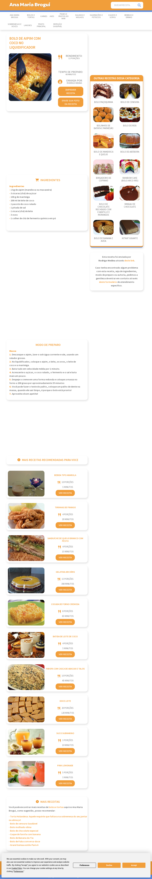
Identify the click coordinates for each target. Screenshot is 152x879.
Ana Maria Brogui (14, 16)
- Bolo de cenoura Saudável (23, 823)
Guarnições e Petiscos (96, 16)
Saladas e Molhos (80, 16)
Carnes (43, 16)
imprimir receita (70, 91)
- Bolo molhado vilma (20, 827)
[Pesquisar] (139, 5)
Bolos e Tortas (31, 16)
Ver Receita (65, 492)
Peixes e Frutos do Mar (63, 16)
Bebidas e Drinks (128, 16)
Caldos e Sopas (112, 16)
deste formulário (108, 282)
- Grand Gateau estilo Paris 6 (23, 845)
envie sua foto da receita (71, 102)
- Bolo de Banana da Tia (21, 838)
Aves (52, 16)
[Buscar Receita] (123, 5)
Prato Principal (41, 25)
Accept (134, 865)
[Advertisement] (47, 147)
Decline (109, 865)
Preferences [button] (18, 871)
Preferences (84, 865)
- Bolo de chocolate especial (23, 830)
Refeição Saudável (57, 25)
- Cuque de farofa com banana (25, 834)
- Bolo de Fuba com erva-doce (24, 841)
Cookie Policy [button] (16, 868)
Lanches (28, 25)
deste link (129, 260)
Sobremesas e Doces (14, 25)
